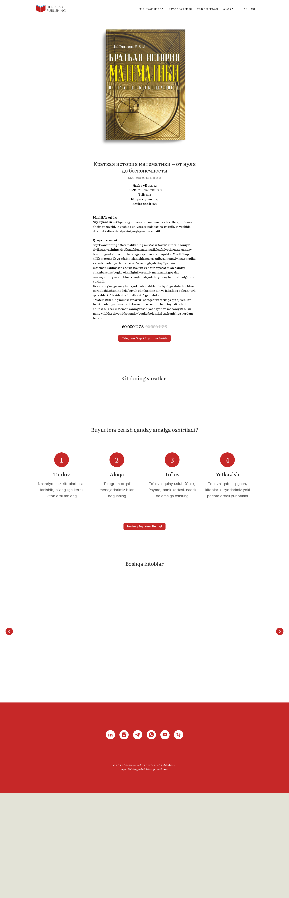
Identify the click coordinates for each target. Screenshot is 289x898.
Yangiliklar (207, 9)
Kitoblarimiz (180, 9)
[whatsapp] (151, 840)
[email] (165, 840)
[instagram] (124, 840)
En (246, 9)
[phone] (178, 840)
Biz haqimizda (151, 9)
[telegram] (137, 840)
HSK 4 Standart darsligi (172, 754)
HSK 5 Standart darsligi (227, 754)
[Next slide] (279, 732)
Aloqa (228, 9)
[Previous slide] (9, 732)
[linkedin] (110, 840)
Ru (253, 9)
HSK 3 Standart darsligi (117, 754)
